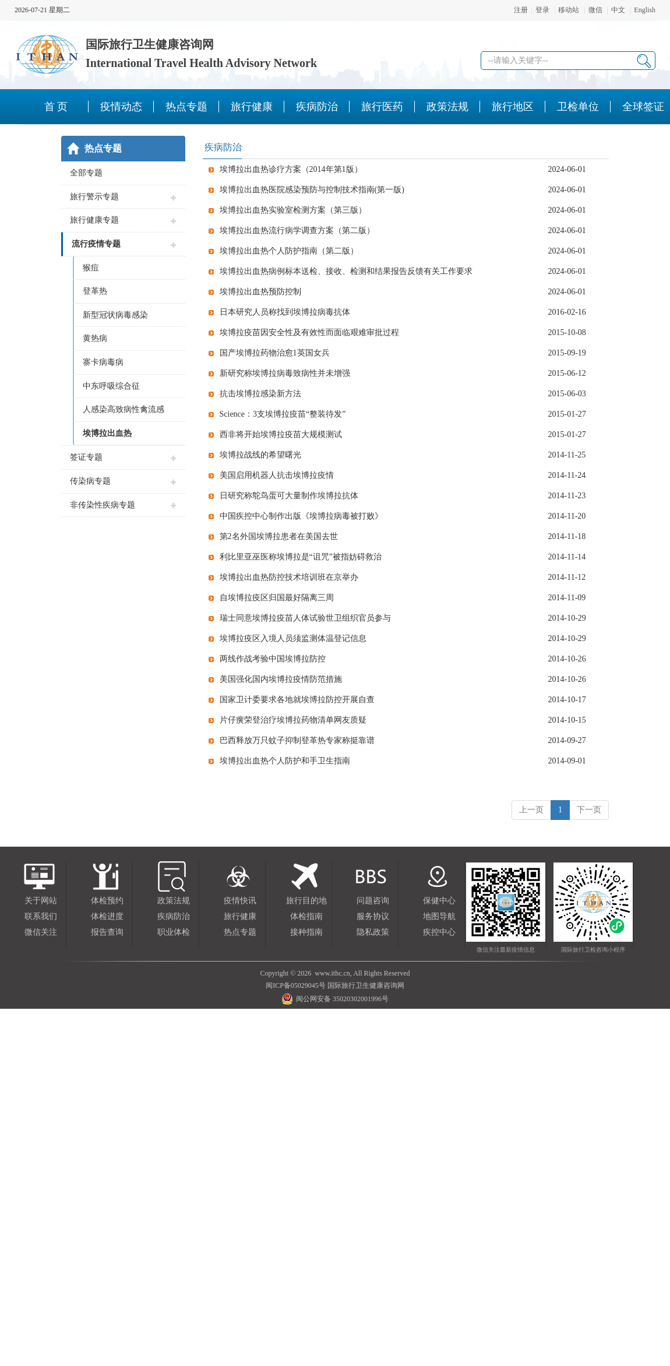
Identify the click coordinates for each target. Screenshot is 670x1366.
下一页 (589, 809)
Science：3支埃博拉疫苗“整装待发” (283, 414)
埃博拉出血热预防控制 (260, 291)
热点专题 (240, 932)
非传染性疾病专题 (102, 505)
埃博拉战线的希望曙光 (260, 454)
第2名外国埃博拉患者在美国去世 (279, 536)
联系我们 (40, 916)
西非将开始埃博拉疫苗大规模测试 (281, 434)
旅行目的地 (306, 900)
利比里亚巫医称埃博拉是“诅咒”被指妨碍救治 (301, 556)
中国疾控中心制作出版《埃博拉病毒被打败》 (301, 516)
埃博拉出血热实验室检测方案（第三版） (293, 210)
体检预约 (107, 900)
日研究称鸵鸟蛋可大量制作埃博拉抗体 (289, 495)
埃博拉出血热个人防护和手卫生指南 (285, 760)
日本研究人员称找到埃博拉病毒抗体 (285, 312)
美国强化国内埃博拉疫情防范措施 (281, 679)
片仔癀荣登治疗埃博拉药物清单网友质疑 (293, 720)
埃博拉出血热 (107, 433)
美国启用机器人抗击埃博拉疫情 (277, 475)
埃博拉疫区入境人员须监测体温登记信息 (293, 638)
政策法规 (173, 900)
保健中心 (439, 900)
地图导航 (439, 916)
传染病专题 (90, 481)
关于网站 (40, 900)
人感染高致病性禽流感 (123, 409)
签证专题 (86, 457)
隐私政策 (373, 932)
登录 (542, 10)
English (644, 10)
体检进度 (107, 916)
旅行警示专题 (94, 196)
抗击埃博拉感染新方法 (260, 393)
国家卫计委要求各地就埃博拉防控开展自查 (297, 699)
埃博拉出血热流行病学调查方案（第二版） (297, 230)
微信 (595, 10)
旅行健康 (240, 916)
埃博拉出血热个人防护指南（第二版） (289, 251)
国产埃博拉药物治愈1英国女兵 (275, 352)
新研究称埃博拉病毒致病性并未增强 (285, 373)
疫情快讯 (240, 900)
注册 (521, 10)
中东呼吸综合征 (111, 386)
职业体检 (173, 932)
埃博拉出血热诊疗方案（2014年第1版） (291, 169)
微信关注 (40, 932)
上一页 (531, 809)
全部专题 (86, 172)
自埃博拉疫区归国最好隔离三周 (277, 597)
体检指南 (306, 916)
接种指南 (306, 932)
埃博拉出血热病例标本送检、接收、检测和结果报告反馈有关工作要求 (346, 271)
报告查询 (107, 932)
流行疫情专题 (96, 244)
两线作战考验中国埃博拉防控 (273, 658)
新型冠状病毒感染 (115, 315)
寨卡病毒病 (103, 362)
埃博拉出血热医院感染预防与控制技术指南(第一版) (312, 189)
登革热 (95, 291)
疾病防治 (173, 916)
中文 (618, 10)
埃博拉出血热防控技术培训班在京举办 (289, 577)
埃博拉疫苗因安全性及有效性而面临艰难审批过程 (309, 332)
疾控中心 (439, 932)
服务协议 (373, 916)
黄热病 (95, 338)
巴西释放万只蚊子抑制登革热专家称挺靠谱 (297, 740)
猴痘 (91, 267)
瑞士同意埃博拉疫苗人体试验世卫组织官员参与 (305, 618)
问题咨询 (373, 900)
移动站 (568, 10)
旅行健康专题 (94, 220)
